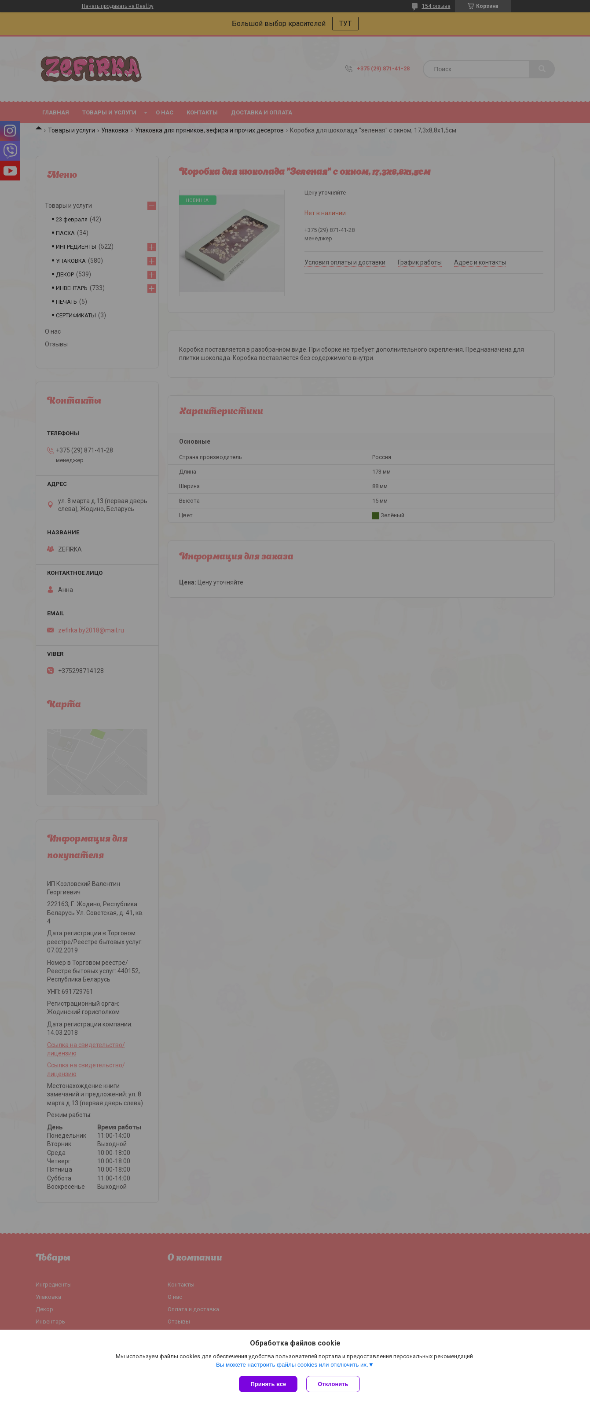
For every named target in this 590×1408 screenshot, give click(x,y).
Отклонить (333, 1384)
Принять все (268, 1384)
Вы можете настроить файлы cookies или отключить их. (292, 1364)
